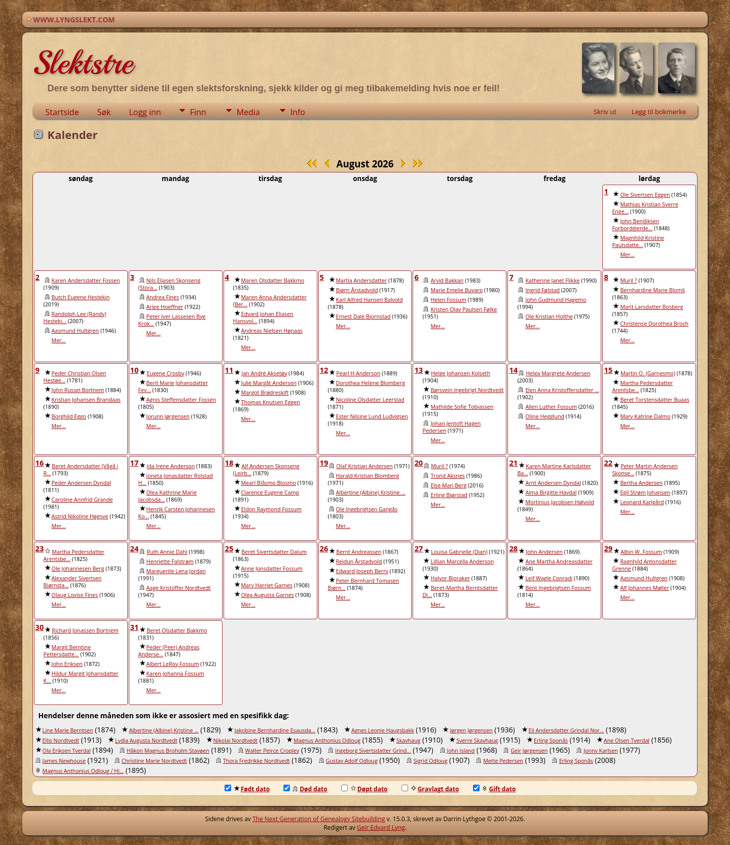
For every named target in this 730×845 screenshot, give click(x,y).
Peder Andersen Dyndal (81, 482)
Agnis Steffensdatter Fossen (181, 399)
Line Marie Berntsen (68, 730)
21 (513, 462)
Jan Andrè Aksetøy (264, 373)
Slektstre (82, 63)
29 (608, 548)
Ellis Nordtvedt (61, 740)
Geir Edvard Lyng (381, 827)
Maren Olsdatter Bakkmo (273, 280)
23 (39, 548)
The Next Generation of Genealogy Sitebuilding (318, 819)
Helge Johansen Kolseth (460, 373)
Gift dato (494, 789)
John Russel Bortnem (78, 390)
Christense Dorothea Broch (654, 323)
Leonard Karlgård (642, 502)
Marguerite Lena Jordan (176, 571)
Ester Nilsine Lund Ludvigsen (372, 416)
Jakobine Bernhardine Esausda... (274, 730)
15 (608, 370)
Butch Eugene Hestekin (81, 297)
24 (134, 548)
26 (324, 548)
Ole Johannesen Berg (78, 568)
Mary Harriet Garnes (267, 585)
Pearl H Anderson (358, 373)
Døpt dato (364, 789)
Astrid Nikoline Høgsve (80, 516)
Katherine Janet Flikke (552, 280)
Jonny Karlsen (600, 750)
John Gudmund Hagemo (555, 299)
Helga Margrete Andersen (558, 373)
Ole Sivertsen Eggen (645, 194)
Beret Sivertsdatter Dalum (274, 551)
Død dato (305, 789)
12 (324, 370)
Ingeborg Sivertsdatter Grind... (373, 750)
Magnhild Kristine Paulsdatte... (638, 241)
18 (229, 462)
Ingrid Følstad (542, 290)
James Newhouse (64, 760)
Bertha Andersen (641, 482)
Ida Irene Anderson (171, 466)
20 (418, 462)
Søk (104, 112)
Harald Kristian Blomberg (367, 475)
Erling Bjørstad (448, 495)
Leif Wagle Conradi (548, 578)
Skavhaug (408, 740)
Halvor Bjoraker (450, 578)
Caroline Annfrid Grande (82, 499)
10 (134, 370)
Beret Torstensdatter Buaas (654, 399)
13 (418, 370)
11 (229, 370)
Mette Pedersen (503, 760)
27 (418, 548)
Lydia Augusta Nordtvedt (146, 740)
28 (513, 548)
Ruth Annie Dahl (167, 551)
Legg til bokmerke (659, 111)
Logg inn (145, 112)
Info (297, 112)
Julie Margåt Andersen (269, 382)
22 (608, 462)
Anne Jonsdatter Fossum (272, 568)
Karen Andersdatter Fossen (86, 280)
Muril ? (628, 280)
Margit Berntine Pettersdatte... (67, 651)
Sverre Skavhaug (477, 740)
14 (513, 370)
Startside (62, 112)
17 (134, 462)
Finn (198, 112)
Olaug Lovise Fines (75, 594)
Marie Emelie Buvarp (456, 290)
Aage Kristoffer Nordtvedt (179, 587)
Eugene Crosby (165, 373)
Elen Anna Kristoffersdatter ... (562, 390)
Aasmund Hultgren (75, 330)
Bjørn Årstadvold (357, 290)
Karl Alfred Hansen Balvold (369, 299)
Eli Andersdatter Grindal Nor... (566, 730)
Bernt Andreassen (358, 551)
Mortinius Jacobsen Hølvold (559, 502)
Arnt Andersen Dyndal (552, 482)
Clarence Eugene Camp (270, 492)
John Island (461, 750)
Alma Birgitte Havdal (550, 492)
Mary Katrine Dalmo (645, 416)
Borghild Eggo (69, 416)
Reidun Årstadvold (359, 561)
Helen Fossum (448, 299)
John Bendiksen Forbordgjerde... (635, 225)
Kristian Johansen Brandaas (86, 399)
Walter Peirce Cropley (272, 750)
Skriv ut (605, 111)
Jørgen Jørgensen (471, 730)
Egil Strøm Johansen (645, 492)
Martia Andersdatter (361, 280)
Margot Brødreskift (265, 392)
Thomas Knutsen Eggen (270, 402)
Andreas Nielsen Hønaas (272, 330)
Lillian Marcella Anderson (462, 561)
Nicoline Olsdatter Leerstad (370, 399)
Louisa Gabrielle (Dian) (459, 551)
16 (39, 462)
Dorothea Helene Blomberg (370, 382)
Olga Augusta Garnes (267, 594)
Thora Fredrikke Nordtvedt (256, 760)
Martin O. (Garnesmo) (647, 373)
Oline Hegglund (544, 416)
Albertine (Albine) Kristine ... (371, 492)
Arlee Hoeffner (165, 306)
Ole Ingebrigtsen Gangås (367, 509)
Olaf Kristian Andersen (364, 466)
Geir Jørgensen (529, 750)
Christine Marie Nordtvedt (154, 760)
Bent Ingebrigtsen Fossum (558, 587)
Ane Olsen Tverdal (626, 740)
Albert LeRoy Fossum (173, 663)
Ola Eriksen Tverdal (67, 750)
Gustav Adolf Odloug (352, 760)
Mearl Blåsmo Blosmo (268, 482)
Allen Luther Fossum (550, 406)
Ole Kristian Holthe (548, 316)
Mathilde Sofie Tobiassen (461, 406)
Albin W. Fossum (641, 551)
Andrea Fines (163, 297)
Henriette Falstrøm (170, 561)
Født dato (247, 789)
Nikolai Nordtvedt (235, 740)
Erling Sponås (551, 740)
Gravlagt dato (430, 789)
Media (248, 112)
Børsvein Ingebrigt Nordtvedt (466, 390)
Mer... (627, 254)
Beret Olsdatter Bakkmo (177, 630)
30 (39, 627)
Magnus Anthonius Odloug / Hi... (83, 770)
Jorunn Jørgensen (168, 416)
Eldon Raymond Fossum (271, 509)
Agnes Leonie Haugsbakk (382, 730)
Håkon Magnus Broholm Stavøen (168, 750)
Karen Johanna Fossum (175, 673)
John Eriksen (67, 663)
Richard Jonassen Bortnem (85, 630)
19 (324, 462)
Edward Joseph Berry (362, 571)
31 (134, 627)
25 (229, 548)
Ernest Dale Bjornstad (363, 316)
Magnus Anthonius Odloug (327, 740)
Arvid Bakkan (446, 280)
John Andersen (544, 551)
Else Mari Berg (448, 485)
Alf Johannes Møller (644, 587)
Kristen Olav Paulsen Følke (463, 309)
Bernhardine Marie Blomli (652, 290)
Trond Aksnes (447, 475)
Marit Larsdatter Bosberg (651, 306)
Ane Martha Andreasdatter (558, 561)
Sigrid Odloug (431, 760)
